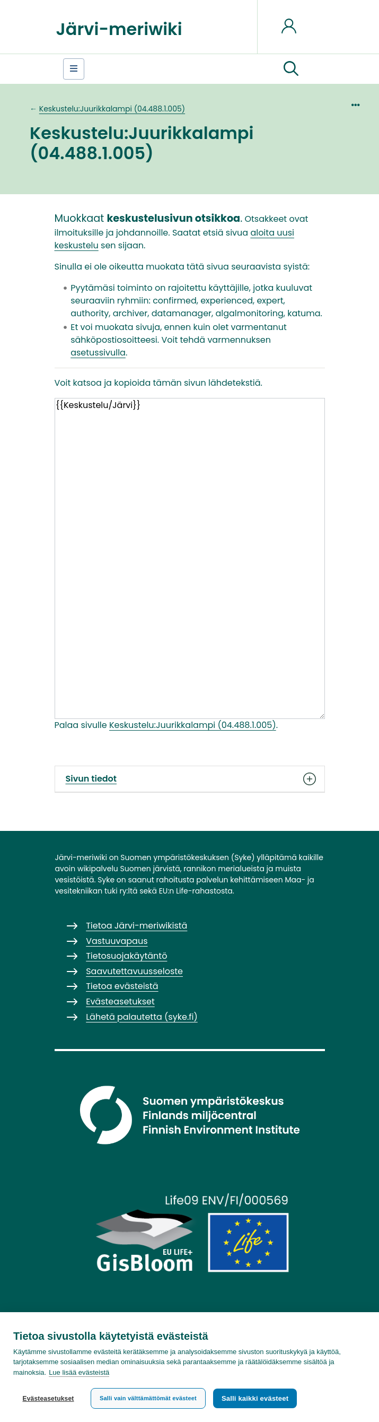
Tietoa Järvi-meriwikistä (136, 926)
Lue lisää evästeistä (79, 1372)
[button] (291, 69)
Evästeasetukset (48, 1398)
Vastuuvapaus (116, 941)
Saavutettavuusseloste (134, 971)
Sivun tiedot (190, 779)
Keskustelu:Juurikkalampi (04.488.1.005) (112, 108)
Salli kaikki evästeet (255, 1398)
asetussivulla (98, 352)
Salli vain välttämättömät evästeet (148, 1398)
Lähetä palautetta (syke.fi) (142, 1017)
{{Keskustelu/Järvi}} (190, 558)
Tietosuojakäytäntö (126, 956)
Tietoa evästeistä (122, 986)
